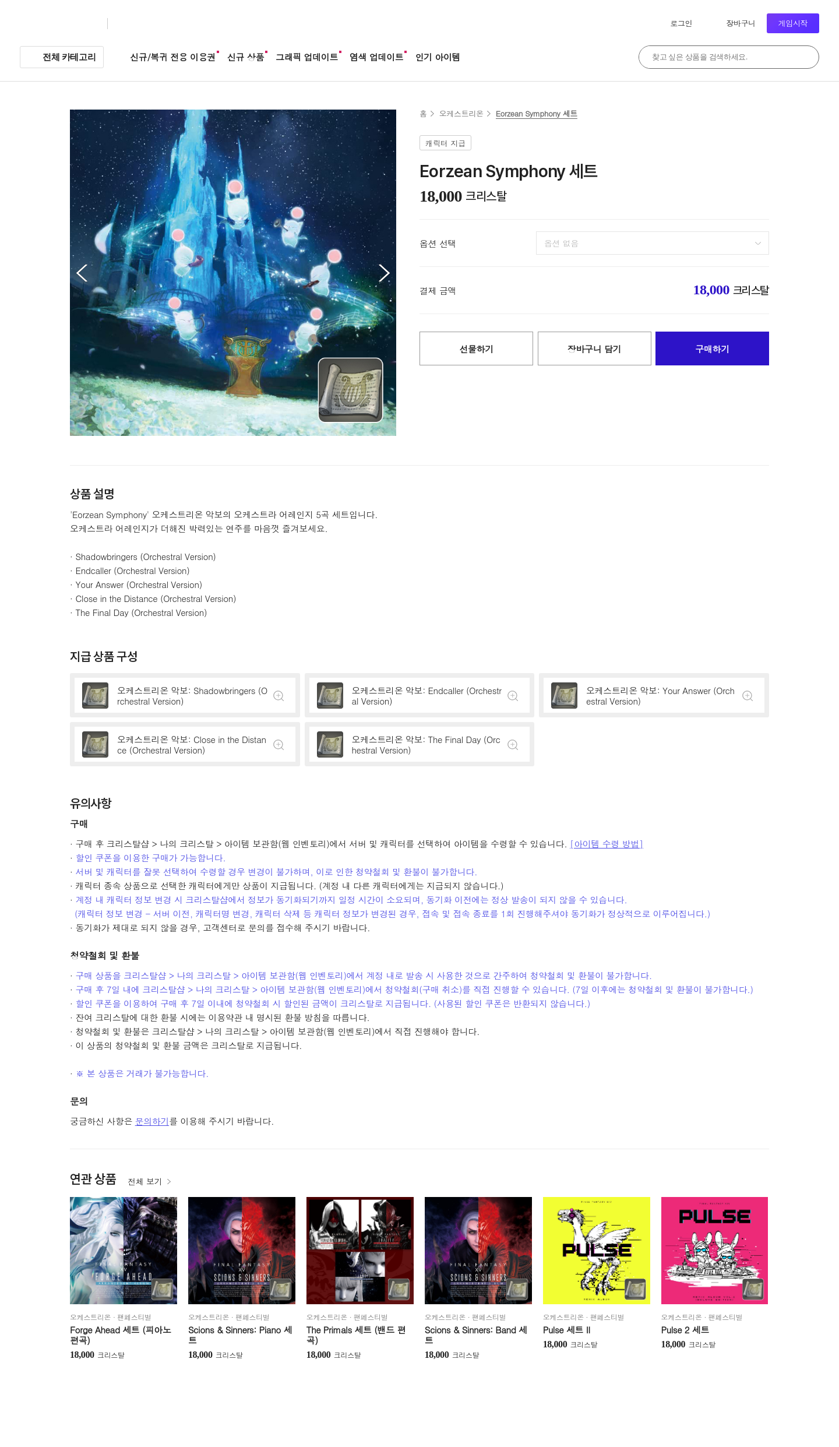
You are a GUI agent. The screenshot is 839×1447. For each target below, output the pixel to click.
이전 (81, 273)
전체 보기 (145, 1181)
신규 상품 (245, 57)
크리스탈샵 (142, 23)
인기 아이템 (437, 57)
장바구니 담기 (594, 349)
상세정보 (185, 695)
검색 (804, 57)
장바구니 (741, 23)
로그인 (681, 23)
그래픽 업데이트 (307, 57)
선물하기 (476, 349)
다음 (384, 273)
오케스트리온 (461, 113)
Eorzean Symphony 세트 (536, 113)
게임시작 (793, 23)
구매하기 (712, 349)
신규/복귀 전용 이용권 (173, 57)
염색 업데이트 (376, 57)
